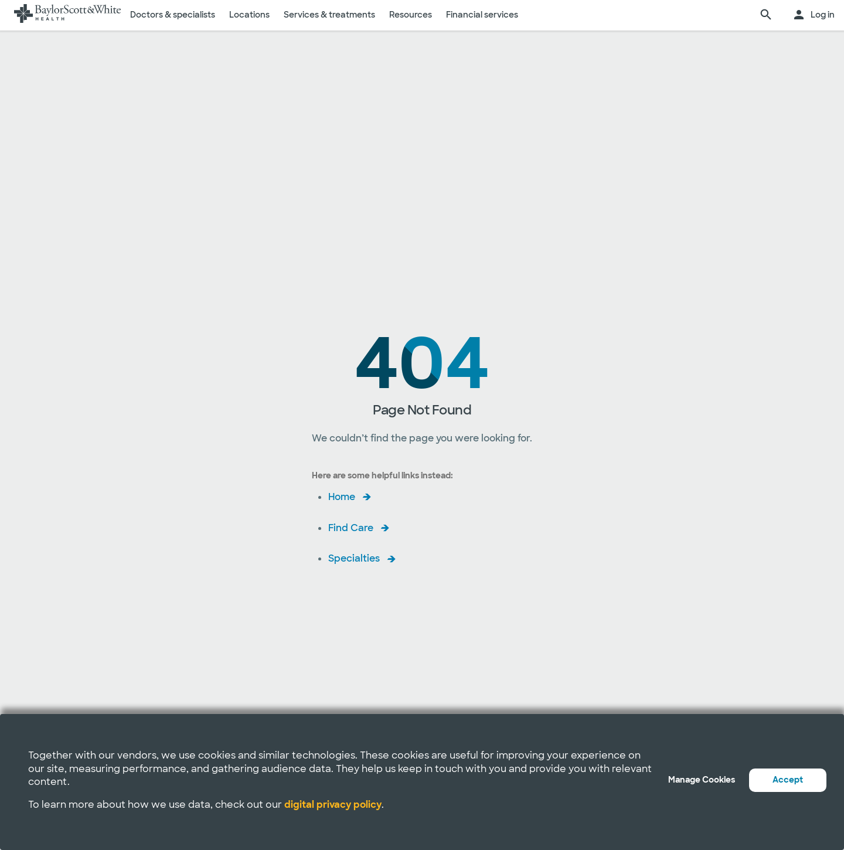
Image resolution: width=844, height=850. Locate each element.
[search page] (766, 15)
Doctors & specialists (172, 14)
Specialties (354, 558)
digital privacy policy (333, 804)
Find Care (350, 528)
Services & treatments (329, 14)
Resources (410, 14)
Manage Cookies (701, 779)
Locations (249, 14)
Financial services (482, 14)
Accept (787, 779)
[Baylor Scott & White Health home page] (67, 15)
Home (341, 497)
